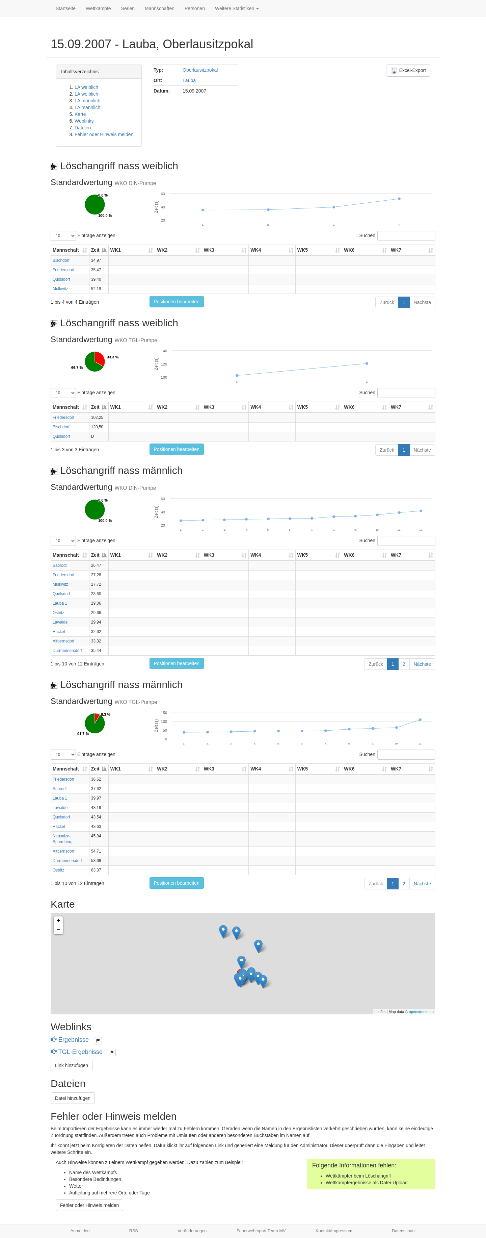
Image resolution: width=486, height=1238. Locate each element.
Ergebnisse (70, 1039)
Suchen (397, 236)
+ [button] (58, 921)
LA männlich (87, 100)
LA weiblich (86, 87)
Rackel (59, 631)
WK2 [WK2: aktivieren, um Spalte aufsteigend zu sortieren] (162, 250)
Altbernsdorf (63, 641)
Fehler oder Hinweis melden (104, 134)
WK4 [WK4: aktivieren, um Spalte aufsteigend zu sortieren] (255, 250)
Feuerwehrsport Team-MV (261, 1231)
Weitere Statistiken (237, 8)
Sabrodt (60, 565)
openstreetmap (421, 1012)
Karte (80, 114)
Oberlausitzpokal (200, 70)
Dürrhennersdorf (67, 650)
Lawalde (60, 622)
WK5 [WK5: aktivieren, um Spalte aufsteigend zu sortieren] (302, 250)
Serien (128, 8)
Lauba (189, 80)
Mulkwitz (60, 288)
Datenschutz (403, 1231)
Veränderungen (192, 1231)
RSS (133, 1231)
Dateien (83, 127)
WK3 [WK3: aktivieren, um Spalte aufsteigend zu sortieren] (209, 250)
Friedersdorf (63, 270)
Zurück (387, 302)
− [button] (58, 930)
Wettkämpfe (98, 8)
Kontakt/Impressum (334, 1231)
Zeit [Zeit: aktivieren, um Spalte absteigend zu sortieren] (95, 250)
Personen (195, 8)
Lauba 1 (60, 603)
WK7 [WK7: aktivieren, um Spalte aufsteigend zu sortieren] (396, 250)
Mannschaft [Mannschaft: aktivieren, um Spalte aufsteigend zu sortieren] (66, 250)
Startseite (66, 8)
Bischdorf (61, 260)
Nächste (422, 302)
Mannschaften (159, 8)
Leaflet (380, 1012)
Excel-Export (408, 70)
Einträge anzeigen (83, 236)
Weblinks (84, 121)
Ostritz (58, 612)
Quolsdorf (61, 279)
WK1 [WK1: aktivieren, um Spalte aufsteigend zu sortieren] (115, 250)
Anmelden (80, 1231)
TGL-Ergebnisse (77, 1051)
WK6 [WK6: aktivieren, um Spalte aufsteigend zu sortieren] (349, 250)
